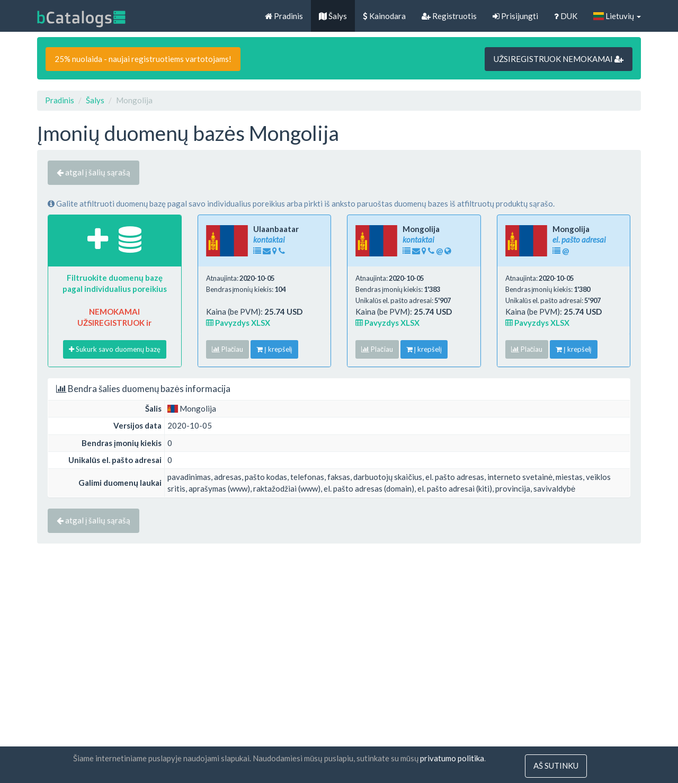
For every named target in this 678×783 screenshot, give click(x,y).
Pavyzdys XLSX (238, 322)
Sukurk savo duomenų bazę (114, 349)
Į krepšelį (274, 349)
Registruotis (449, 16)
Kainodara (384, 16)
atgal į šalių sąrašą (93, 172)
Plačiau (228, 349)
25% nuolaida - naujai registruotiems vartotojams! (143, 59)
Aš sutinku (555, 766)
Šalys (333, 16)
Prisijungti (515, 16)
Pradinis (284, 16)
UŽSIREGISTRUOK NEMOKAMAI (558, 59)
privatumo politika (452, 758)
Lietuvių (617, 16)
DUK (565, 16)
